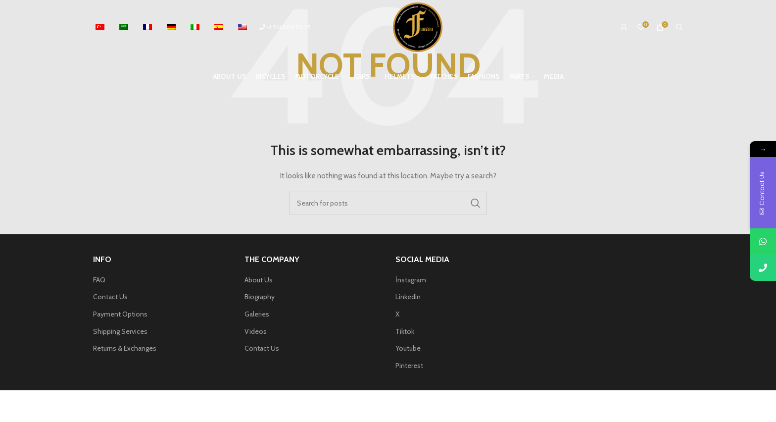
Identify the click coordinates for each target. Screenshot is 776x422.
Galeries (256, 314)
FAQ (99, 279)
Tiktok (404, 331)
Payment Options (120, 314)
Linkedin (408, 296)
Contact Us (110, 296)
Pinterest (409, 365)
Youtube (408, 348)
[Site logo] (417, 26)
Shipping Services (120, 331)
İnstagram (410, 279)
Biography (259, 296)
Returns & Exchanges (124, 348)
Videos (255, 331)
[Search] (679, 27)
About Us (258, 279)
